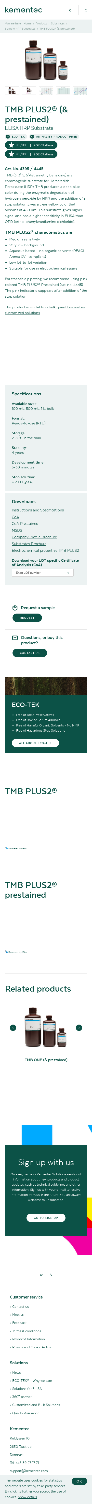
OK (79, 1481)
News (16, 1372)
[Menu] (70, 10)
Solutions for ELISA (27, 1389)
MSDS (17, 530)
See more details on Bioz (73, 848)
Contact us (30, 653)
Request (27, 617)
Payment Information (28, 1339)
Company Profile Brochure (34, 537)
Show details (27, 1497)
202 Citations (43, 145)
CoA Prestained (25, 523)
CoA (15, 517)
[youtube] (50, 1274)
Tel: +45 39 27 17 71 (24, 1463)
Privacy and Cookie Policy (31, 1347)
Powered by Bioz (16, 848)
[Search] (85, 10)
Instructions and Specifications (38, 510)
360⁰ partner (21, 1397)
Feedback (19, 1323)
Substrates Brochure (29, 543)
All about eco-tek (35, 743)
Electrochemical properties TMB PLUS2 (45, 550)
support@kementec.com (29, 1471)
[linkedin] (41, 1274)
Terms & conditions (26, 1331)
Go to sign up (46, 1218)
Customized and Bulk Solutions (36, 1405)
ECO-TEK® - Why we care (32, 1381)
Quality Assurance (25, 1413)
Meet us (18, 1315)
